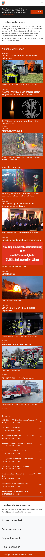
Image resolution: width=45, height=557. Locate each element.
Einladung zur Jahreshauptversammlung (21, 240)
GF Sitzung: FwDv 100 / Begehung (15, 466)
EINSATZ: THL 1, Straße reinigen (18, 378)
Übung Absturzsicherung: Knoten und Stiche (19, 458)
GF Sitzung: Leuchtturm (11, 428)
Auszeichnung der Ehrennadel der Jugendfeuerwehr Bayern (18, 204)
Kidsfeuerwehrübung (12, 131)
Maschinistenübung (11, 167)
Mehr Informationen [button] (8, 14)
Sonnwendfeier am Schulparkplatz (15, 484)
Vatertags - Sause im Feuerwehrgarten (17, 443)
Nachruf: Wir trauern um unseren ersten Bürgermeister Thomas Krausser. (21, 93)
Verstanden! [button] (37, 12)
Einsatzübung (8, 274)
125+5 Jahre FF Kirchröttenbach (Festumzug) (19, 420)
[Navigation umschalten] (42, 3)
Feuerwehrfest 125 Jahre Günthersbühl (17, 451)
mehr (40, 421)
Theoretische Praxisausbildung (17, 344)
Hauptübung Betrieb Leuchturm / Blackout (18, 435)
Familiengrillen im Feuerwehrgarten (15, 491)
